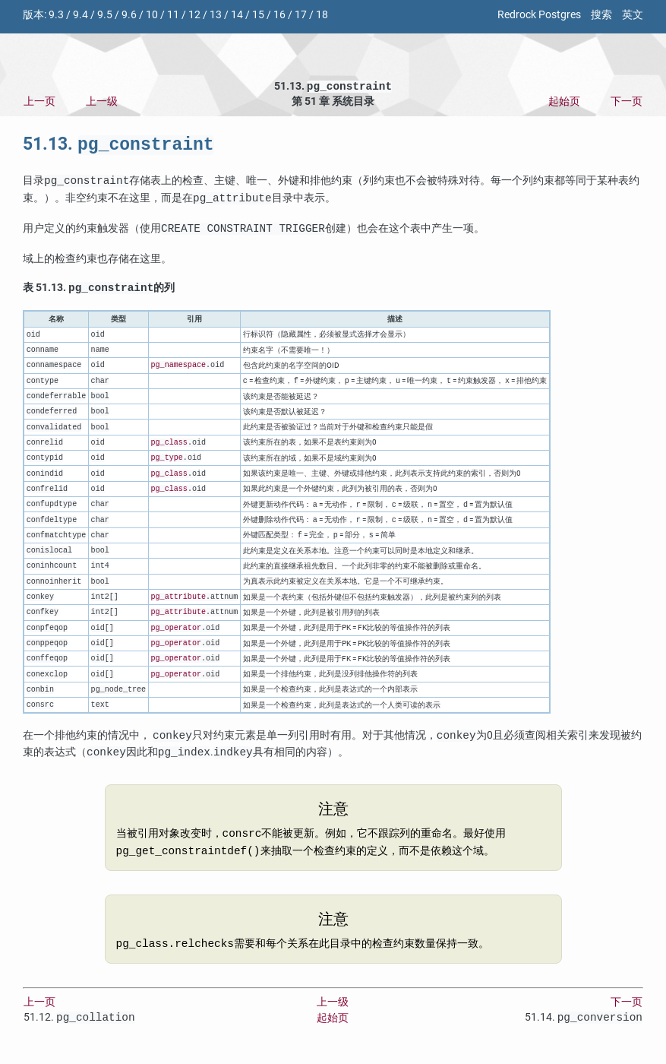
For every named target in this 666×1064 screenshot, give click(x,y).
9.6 (129, 14)
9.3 (56, 14)
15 (258, 14)
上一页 (39, 103)
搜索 (601, 14)
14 (237, 14)
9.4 (80, 14)
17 (301, 14)
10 (152, 14)
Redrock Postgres (539, 14)
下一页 (626, 103)
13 (216, 14)
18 (322, 14)
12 (194, 14)
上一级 (102, 103)
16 (279, 14)
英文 (632, 14)
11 (173, 14)
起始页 (564, 103)
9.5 (104, 14)
